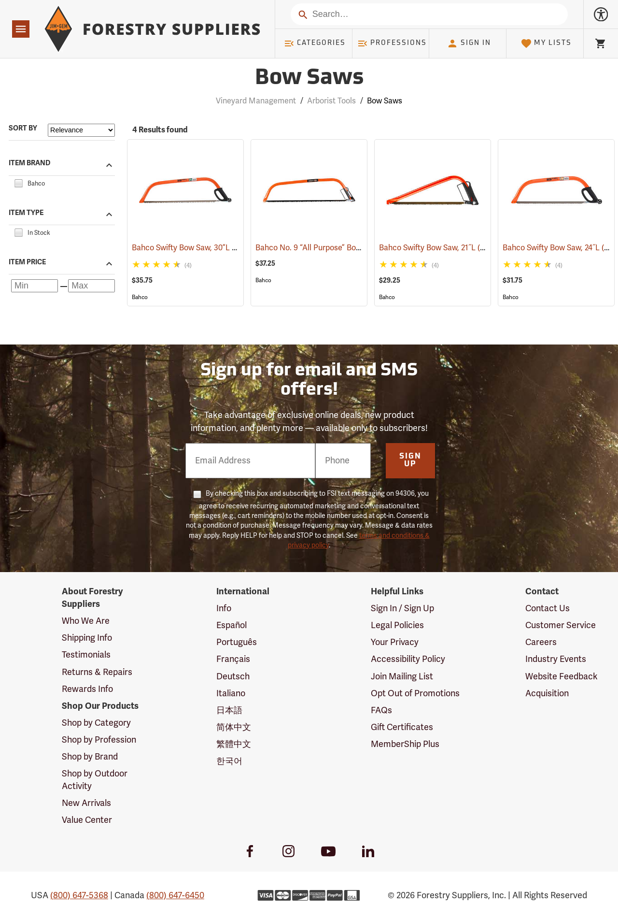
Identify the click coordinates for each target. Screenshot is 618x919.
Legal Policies (397, 625)
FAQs (381, 710)
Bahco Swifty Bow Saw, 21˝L (441, 247)
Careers (541, 642)
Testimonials (86, 654)
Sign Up (410, 460)
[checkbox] (18, 182)
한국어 (229, 761)
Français (233, 659)
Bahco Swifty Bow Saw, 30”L (195, 248)
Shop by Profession (99, 739)
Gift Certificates (402, 727)
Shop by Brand (90, 756)
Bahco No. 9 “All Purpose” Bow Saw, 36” (337, 248)
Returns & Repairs (97, 672)
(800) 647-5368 (79, 895)
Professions (392, 43)
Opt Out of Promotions (415, 693)
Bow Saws (384, 101)
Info (223, 608)
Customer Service (560, 625)
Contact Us (547, 608)
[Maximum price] (91, 285)
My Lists (546, 43)
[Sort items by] (81, 130)
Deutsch (233, 676)
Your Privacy (395, 642)
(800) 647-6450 (175, 895)
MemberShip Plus (405, 744)
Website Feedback (561, 676)
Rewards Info (87, 689)
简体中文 (233, 727)
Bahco (140, 297)
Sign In (469, 43)
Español (231, 625)
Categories (314, 43)
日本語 (229, 710)
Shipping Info (87, 637)
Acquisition (547, 693)
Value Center (87, 820)
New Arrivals (86, 803)
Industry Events (555, 659)
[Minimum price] (34, 285)
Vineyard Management (256, 101)
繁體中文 (233, 744)
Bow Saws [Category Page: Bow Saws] (309, 78)
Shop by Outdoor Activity (94, 779)
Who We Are (86, 621)
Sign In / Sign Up (402, 608)
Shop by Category (96, 723)
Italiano (230, 693)
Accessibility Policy (408, 659)
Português (236, 642)
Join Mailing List (402, 676)
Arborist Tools (331, 101)
